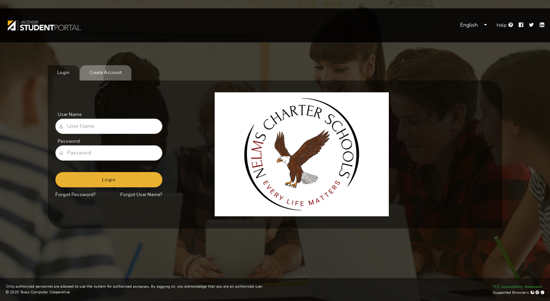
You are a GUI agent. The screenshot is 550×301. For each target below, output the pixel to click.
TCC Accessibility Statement (517, 287)
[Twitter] (531, 25)
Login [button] (109, 180)
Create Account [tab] (105, 72)
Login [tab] (63, 72)
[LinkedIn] (542, 25)
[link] (44, 25)
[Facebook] (521, 25)
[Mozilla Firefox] (533, 292)
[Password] (108, 153)
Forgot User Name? (141, 195)
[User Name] (108, 126)
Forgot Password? (75, 195)
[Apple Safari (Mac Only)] (542, 292)
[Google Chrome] (537, 292)
